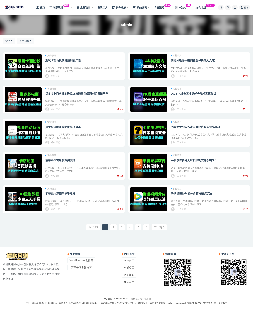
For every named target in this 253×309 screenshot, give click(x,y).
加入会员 (129, 281)
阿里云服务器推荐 (81, 267)
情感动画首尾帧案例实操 (60, 160)
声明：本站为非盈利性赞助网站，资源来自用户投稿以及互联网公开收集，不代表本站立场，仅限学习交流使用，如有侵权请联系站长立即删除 (95, 303)
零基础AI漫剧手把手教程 (60, 193)
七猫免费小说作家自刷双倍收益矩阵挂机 (195, 127)
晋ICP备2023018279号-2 (199, 303)
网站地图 (107, 298)
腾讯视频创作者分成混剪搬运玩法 (191, 193)
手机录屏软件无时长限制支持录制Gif (193, 160)
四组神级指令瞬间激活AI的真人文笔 (192, 60)
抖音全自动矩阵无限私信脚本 (63, 127)
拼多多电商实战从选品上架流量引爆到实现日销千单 (76, 93)
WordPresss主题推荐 (81, 260)
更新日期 (24, 40)
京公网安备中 (220, 303)
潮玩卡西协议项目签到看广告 (63, 60)
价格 (7, 40)
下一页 (159, 227)
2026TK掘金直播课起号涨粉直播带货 (193, 93)
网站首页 (129, 260)
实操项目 (50, 55)
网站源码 (129, 274)
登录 (245, 7)
